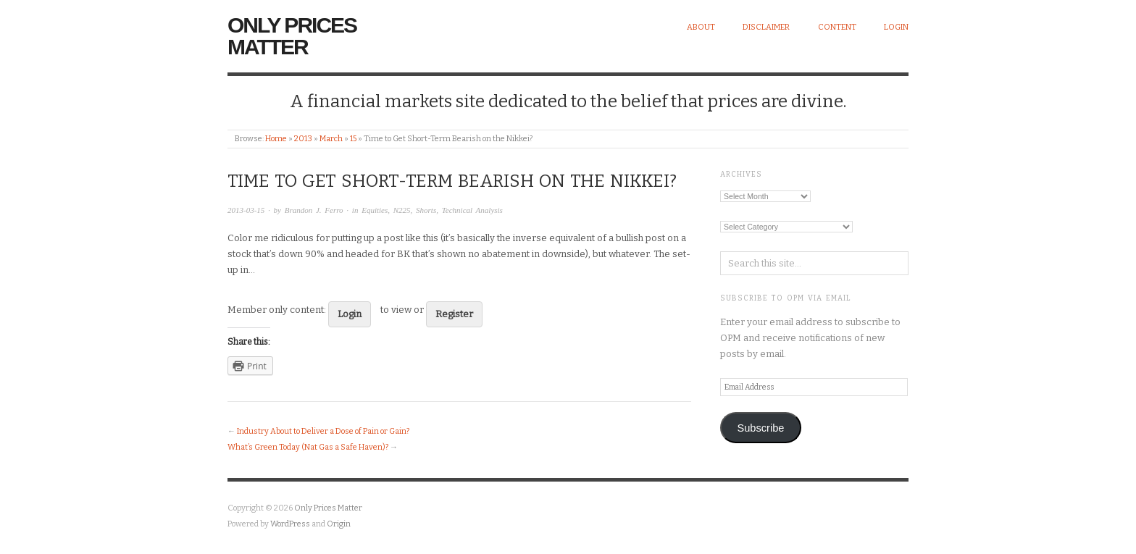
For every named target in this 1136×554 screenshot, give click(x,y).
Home (276, 138)
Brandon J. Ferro (314, 210)
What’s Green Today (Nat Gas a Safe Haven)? (307, 447)
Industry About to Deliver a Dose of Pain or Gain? (323, 431)
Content (837, 27)
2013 (303, 138)
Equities (375, 210)
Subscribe (760, 428)
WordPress (290, 524)
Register (454, 314)
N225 (402, 210)
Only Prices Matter (291, 36)
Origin (339, 524)
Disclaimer (766, 27)
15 (353, 138)
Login (896, 27)
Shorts (426, 210)
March (331, 138)
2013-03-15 (245, 210)
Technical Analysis (472, 210)
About (701, 27)
